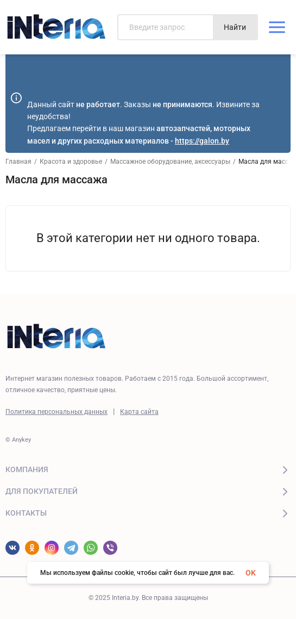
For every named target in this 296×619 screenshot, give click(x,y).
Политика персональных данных (56, 412)
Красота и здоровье (71, 161)
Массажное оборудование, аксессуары (170, 161)
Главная (18, 161)
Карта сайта (139, 412)
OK (250, 572)
